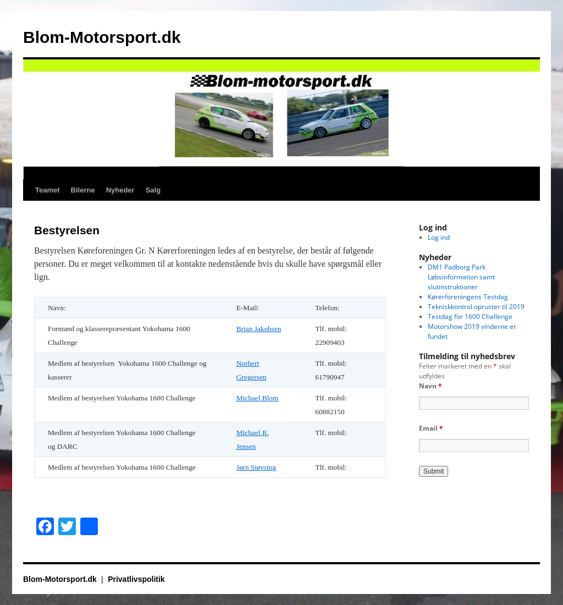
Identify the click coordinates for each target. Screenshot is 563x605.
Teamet (47, 190)
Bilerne (83, 190)
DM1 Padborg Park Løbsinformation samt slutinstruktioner (461, 277)
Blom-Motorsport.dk (102, 37)
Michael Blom (257, 398)
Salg (153, 190)
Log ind (439, 237)
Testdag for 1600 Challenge (470, 316)
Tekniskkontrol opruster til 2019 (476, 306)
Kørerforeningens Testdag (468, 296)
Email (431, 428)
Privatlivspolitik (136, 579)
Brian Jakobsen (259, 328)
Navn (430, 386)
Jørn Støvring (256, 467)
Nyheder (120, 190)
